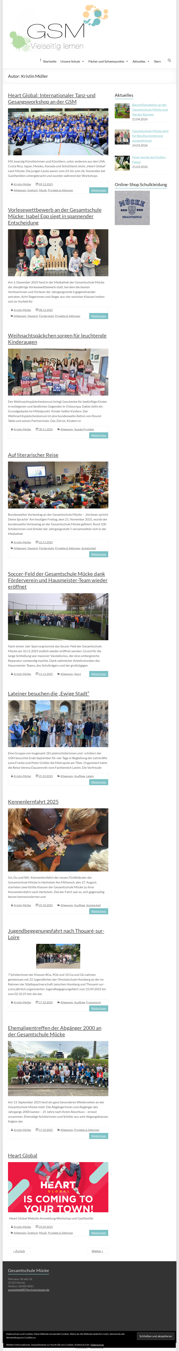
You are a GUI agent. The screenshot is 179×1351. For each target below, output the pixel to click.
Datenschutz (97, 1344)
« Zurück (19, 1251)
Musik (43, 190)
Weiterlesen (98, 190)
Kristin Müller (22, 184)
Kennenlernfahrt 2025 (33, 801)
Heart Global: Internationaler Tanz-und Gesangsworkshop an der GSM (52, 98)
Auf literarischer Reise (33, 455)
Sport (77, 674)
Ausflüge (79, 776)
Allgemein (20, 190)
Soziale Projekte (84, 429)
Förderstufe (46, 316)
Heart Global (22, 1155)
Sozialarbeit (88, 548)
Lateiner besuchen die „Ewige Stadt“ (48, 693)
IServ (157, 61)
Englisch (33, 190)
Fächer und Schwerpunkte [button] (108, 61)
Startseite (49, 61)
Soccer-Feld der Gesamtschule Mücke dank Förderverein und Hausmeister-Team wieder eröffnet (58, 580)
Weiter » (97, 1251)
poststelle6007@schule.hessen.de (28, 1289)
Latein (90, 776)
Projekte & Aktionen (60, 190)
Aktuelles (141, 61)
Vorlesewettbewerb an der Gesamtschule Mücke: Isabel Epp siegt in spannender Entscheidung (55, 216)
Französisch (93, 1002)
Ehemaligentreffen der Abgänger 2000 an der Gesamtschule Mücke (54, 1031)
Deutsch (33, 316)
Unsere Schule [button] (72, 61)
